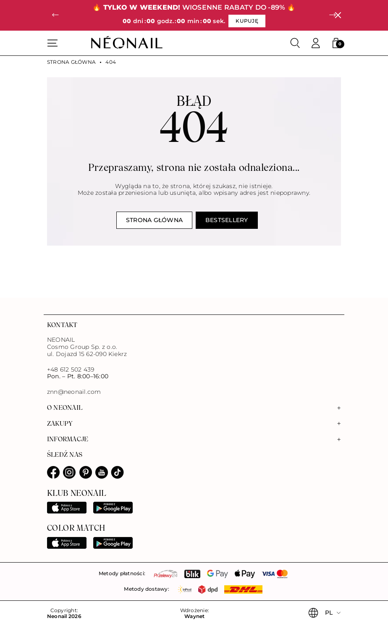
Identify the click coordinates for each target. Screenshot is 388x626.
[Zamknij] (338, 15)
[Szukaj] (295, 43)
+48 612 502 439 (70, 369)
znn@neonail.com (74, 392)
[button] (55, 15)
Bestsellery (226, 220)
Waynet (194, 616)
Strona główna (71, 62)
